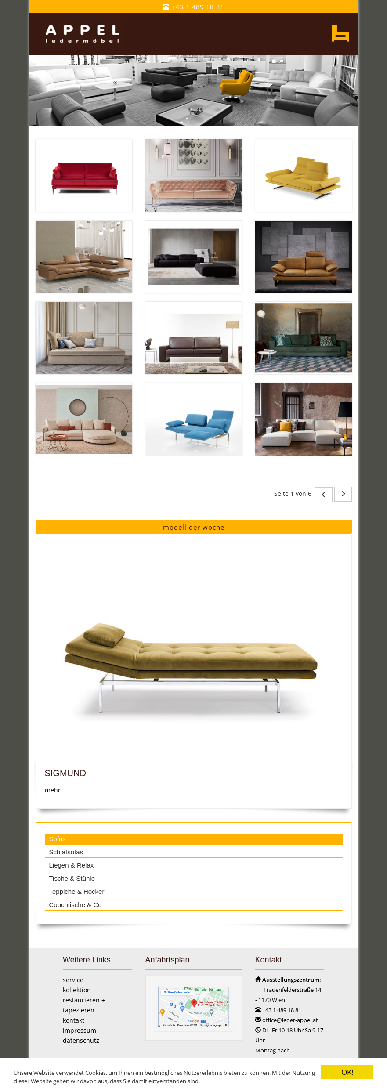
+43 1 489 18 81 (193, 7)
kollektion (77, 990)
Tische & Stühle (72, 878)
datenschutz (81, 1040)
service (73, 980)
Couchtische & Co (75, 904)
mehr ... (55, 790)
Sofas (57, 839)
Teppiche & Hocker (76, 891)
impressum (79, 1030)
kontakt (73, 1020)
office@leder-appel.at (290, 1020)
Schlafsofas (66, 852)
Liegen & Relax (71, 865)
